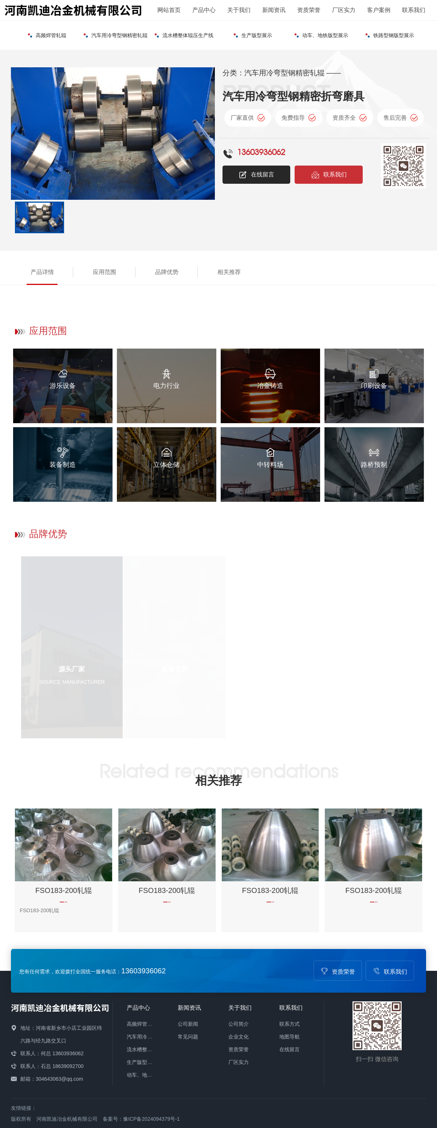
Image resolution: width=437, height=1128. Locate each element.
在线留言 (256, 175)
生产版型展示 (253, 35)
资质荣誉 (308, 10)
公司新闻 (188, 1024)
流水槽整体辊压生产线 (184, 35)
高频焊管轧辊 (47, 35)
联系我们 (413, 10)
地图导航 (289, 1037)
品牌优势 (166, 272)
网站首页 (169, 10)
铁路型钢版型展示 (390, 35)
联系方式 (289, 1024)
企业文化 (238, 1037)
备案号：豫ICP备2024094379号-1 (141, 1119)
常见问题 (188, 1037)
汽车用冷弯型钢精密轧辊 (115, 35)
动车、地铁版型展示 (321, 35)
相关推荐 (229, 272)
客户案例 (378, 10)
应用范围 (104, 272)
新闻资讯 (274, 10)
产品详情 (42, 272)
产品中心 (204, 10)
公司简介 (238, 1024)
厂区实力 (343, 10)
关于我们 (239, 10)
